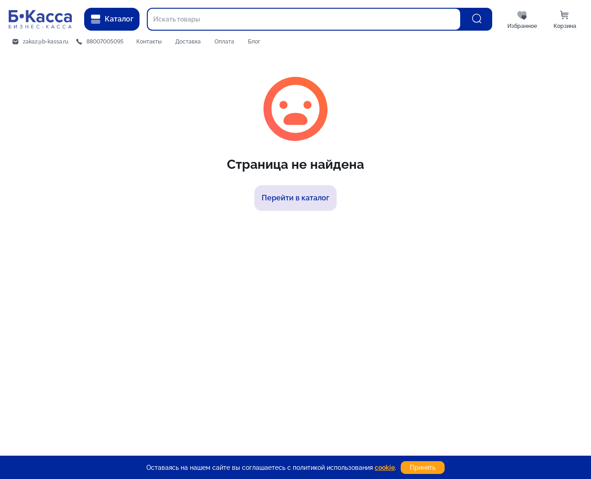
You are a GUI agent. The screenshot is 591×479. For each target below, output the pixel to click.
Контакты (148, 41)
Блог (254, 41)
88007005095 (105, 41)
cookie (385, 467)
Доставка (188, 41)
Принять (422, 467)
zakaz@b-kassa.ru (45, 41)
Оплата (224, 41)
